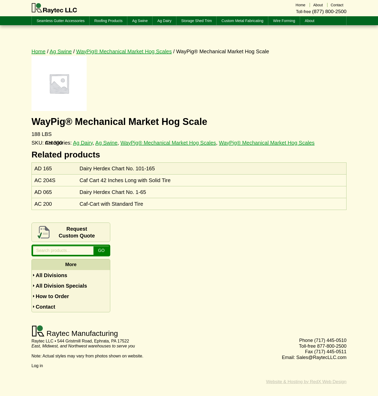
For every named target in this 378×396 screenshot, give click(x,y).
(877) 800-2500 (329, 11)
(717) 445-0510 (330, 340)
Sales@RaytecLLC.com (321, 357)
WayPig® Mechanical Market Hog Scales (124, 51)
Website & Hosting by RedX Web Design (306, 381)
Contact (45, 307)
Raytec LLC (54, 8)
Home (38, 51)
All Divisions (51, 275)
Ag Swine (61, 51)
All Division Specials (61, 286)
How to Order (52, 296)
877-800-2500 (331, 346)
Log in (37, 365)
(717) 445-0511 (330, 351)
